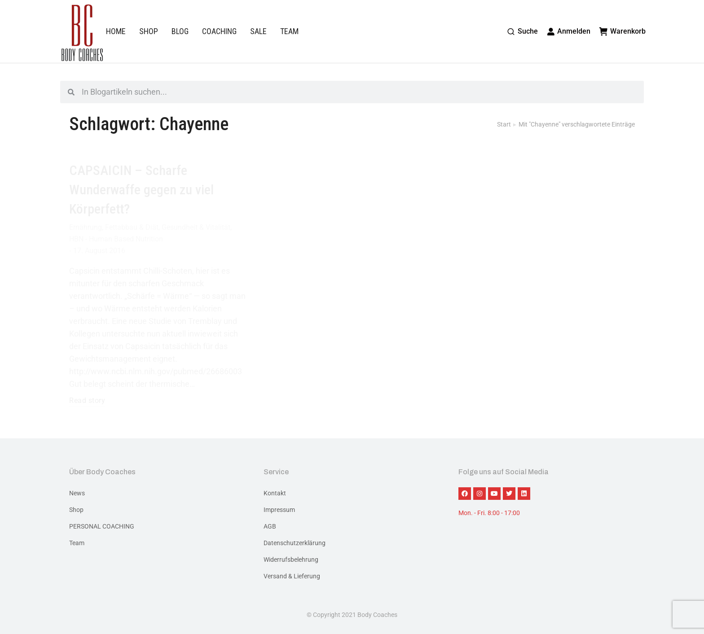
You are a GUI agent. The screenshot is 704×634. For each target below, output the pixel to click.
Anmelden (569, 31)
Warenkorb (622, 31)
